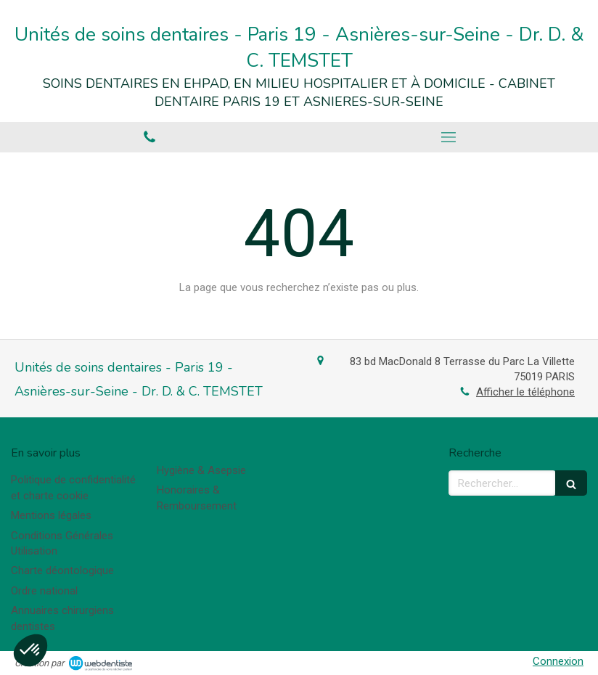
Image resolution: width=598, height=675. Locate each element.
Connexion (558, 661)
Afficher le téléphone (525, 391)
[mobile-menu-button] (448, 137)
